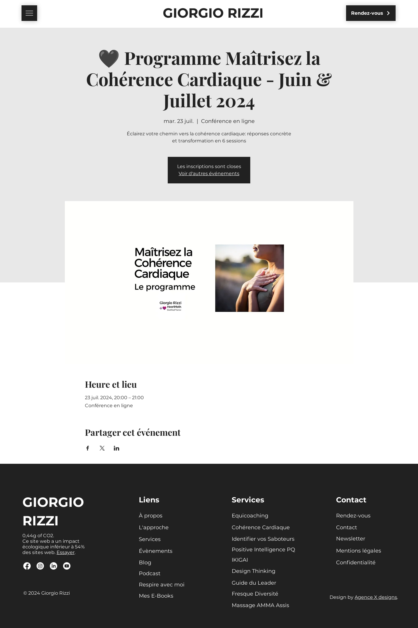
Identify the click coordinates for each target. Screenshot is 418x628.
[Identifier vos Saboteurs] (264, 539)
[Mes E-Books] (162, 596)
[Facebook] (27, 566)
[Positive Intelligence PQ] (264, 549)
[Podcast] (162, 573)
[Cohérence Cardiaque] (261, 527)
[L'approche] (159, 527)
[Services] (159, 539)
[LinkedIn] (53, 566)
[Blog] (159, 562)
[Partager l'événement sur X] (102, 448)
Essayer (66, 552)
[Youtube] (66, 566)
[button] (29, 13)
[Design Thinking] (256, 571)
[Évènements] (159, 551)
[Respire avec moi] (162, 585)
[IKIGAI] (252, 560)
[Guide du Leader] (256, 583)
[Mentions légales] (365, 551)
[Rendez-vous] (371, 13)
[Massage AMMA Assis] (260, 605)
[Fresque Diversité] (256, 594)
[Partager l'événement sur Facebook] (87, 448)
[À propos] (159, 516)
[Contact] (356, 527)
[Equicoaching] (252, 516)
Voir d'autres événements (209, 173)
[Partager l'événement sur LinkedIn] (116, 448)
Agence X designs (376, 597)
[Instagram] (40, 566)
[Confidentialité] (356, 562)
